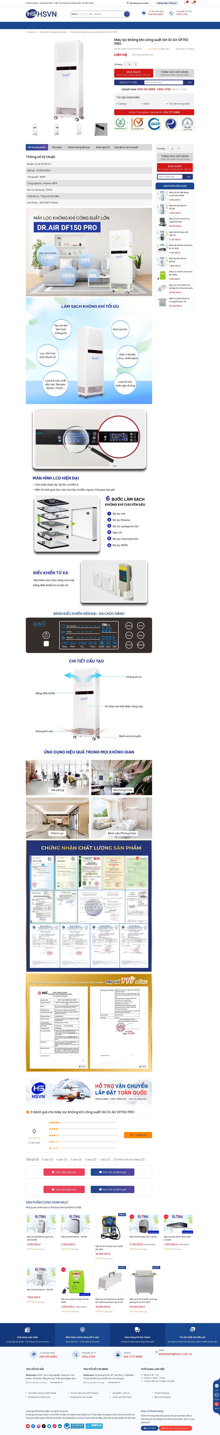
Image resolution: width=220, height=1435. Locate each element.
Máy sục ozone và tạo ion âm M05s (75, 1300)
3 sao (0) (76, 1159)
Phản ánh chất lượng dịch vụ (175, 1428)
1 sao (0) (105, 1159)
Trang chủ (31, 32)
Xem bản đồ (56, 1382)
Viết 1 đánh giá (138, 1135)
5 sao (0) (47, 1159)
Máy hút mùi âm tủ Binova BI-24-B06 (177, 1238)
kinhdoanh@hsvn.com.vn (175, 1354)
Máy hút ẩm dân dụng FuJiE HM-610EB (40, 1238)
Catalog (122, 103)
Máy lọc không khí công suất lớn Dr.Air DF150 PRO (94, 32)
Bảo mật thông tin (163, 1397)
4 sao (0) (62, 1159)
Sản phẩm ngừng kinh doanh (53, 32)
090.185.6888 (156, 14)
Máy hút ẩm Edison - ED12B (74, 1236)
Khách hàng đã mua (79, 147)
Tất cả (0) (32, 1159)
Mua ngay (133, 73)
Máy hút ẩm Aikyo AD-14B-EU (143, 1236)
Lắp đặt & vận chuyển (126, 147)
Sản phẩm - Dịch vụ (121, 1393)
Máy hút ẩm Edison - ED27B (40, 1289)
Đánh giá (103, 147)
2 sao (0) (91, 1159)
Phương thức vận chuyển (81, 1397)
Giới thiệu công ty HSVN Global (42, 1393)
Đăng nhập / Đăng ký (167, 3)
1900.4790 (164, 89)
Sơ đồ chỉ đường (162, 1393)
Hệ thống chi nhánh (137, 3)
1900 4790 (181, 14)
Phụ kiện (57, 147)
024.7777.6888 (133, 1356)
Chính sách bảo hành (122, 1397)
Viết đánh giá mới (64, 1172)
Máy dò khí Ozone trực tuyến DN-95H (109, 1248)
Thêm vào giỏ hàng (174, 73)
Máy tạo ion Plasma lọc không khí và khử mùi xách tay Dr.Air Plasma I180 (109, 1301)
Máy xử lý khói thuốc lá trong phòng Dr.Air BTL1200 (143, 1300)
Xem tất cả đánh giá (112, 1172)
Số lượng (118, 64)
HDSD (146, 103)
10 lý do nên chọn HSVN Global (84, 1393)
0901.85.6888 (146, 89)
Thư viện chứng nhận (179, 103)
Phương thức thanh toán (39, 1397)
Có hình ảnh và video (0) (129, 1159)
